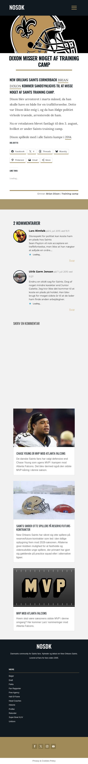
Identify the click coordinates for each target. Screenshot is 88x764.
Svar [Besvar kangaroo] (72, 260)
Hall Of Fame (14, 697)
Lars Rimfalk (37, 230)
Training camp (70, 193)
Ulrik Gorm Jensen (41, 271)
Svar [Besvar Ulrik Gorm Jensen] (72, 309)
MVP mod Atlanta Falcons (31, 613)
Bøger (11, 676)
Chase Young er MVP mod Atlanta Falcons (40, 453)
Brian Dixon (53, 193)
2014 (68, 137)
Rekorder (12, 713)
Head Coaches (15, 701)
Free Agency (14, 693)
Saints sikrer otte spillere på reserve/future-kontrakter (43, 528)
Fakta (11, 684)
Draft (11, 680)
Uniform (12, 721)
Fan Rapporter (15, 688)
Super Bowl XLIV (16, 717)
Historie (12, 705)
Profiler (12, 709)
